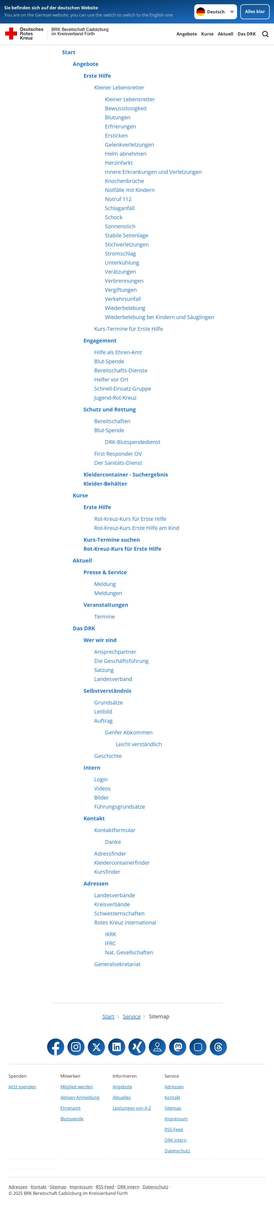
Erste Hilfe (97, 76)
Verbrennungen (124, 281)
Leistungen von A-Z (132, 1108)
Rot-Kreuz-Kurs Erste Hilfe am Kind (136, 528)
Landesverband (113, 679)
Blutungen (117, 117)
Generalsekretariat (117, 964)
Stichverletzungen (127, 244)
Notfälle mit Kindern (130, 190)
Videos (102, 788)
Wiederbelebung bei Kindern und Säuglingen (159, 317)
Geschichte (108, 756)
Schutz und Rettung (109, 409)
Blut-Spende (109, 361)
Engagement (100, 340)
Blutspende (71, 1119)
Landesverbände (114, 895)
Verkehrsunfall (123, 299)
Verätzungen (120, 272)
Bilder (101, 797)
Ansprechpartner (115, 652)
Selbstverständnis (107, 691)
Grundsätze (108, 702)
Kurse (207, 34)
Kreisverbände (112, 904)
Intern (91, 768)
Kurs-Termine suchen (111, 540)
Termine (104, 616)
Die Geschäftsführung (121, 661)
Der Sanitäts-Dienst (118, 463)
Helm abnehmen (125, 154)
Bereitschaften (112, 421)
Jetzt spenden (22, 1087)
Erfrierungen (120, 126)
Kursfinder (107, 872)
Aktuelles (122, 1097)
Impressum (176, 1119)
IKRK (110, 934)
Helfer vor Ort (111, 379)
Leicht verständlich (139, 744)
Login (101, 779)
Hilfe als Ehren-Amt (118, 352)
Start (68, 52)
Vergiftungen (121, 290)
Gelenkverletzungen (129, 144)
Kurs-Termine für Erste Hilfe (128, 329)
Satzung (104, 670)
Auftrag (103, 721)
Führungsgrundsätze (119, 807)
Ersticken (116, 135)
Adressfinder (110, 853)
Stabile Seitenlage (126, 235)
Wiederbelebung (125, 308)
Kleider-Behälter (105, 484)
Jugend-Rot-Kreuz (115, 398)
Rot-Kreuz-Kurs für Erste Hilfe (130, 519)
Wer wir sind (100, 640)
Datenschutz (177, 1151)
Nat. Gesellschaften (129, 952)
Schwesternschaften (119, 913)
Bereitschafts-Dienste (120, 370)
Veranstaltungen (105, 605)
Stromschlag (120, 253)
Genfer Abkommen (129, 732)
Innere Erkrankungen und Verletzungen (153, 172)
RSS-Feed (174, 1129)
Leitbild (103, 711)
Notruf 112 (118, 199)
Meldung (105, 584)
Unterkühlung (122, 262)
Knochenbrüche (124, 181)
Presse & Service (105, 572)
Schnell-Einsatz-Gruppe (122, 388)
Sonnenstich (120, 226)
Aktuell (225, 34)
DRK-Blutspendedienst (132, 442)
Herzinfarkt (119, 163)
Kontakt (94, 818)
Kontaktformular (114, 830)
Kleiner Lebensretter (119, 87)
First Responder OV (118, 454)
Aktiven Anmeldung (80, 1097)
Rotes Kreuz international (125, 922)
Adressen (95, 883)
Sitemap (173, 1108)
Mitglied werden (76, 1087)
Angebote (187, 34)
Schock (114, 217)
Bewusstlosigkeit (126, 108)
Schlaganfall (120, 208)
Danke (113, 842)
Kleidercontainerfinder (122, 863)
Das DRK (247, 34)
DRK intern (176, 1140)
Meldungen (108, 593)
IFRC (110, 943)
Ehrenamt (70, 1108)
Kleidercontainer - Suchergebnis (125, 474)
